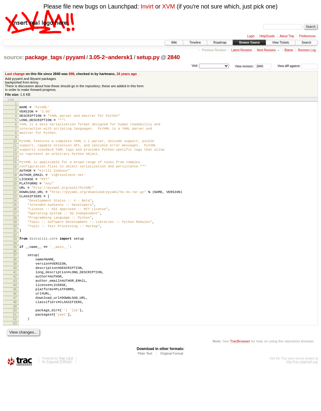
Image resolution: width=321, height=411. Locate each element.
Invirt (147, 6)
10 (15, 147)
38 (15, 288)
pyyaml (75, 57)
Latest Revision (241, 50)
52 (15, 359)
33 (15, 264)
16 (15, 177)
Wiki (174, 42)
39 (15, 293)
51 (15, 354)
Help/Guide (267, 36)
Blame (288, 50)
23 (15, 214)
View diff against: (297, 66)
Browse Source (249, 42)
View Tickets (280, 42)
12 (15, 158)
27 (15, 234)
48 (15, 339)
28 (15, 239)
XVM (168, 6)
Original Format (171, 394)
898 (71, 74)
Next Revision (266, 50)
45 (15, 324)
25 (15, 224)
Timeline (195, 42)
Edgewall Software (59, 403)
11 (15, 153)
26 (15, 229)
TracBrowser (240, 382)
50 (15, 349)
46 (15, 329)
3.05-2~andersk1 (111, 57)
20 (15, 198)
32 (15, 260)
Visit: (194, 65)
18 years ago (126, 74)
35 (15, 273)
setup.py (148, 57)
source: (14, 57)
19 (15, 193)
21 (15, 203)
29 (15, 245)
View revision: (244, 66)
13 (15, 163)
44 (15, 319)
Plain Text (145, 394)
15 (15, 172)
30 (15, 250)
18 (15, 188)
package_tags (43, 57)
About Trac (287, 36)
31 (15, 255)
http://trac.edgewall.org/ (302, 403)
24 (15, 219)
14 (15, 168)
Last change (15, 74)
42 (15, 308)
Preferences (307, 36)
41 (15, 303)
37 (15, 282)
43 (15, 314)
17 (15, 182)
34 (15, 269)
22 (15, 208)
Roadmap (219, 42)
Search (306, 42)
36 (15, 279)
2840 (173, 57)
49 (15, 345)
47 (15, 334)
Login (251, 36)
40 (15, 298)
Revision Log (307, 50)
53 (15, 364)
